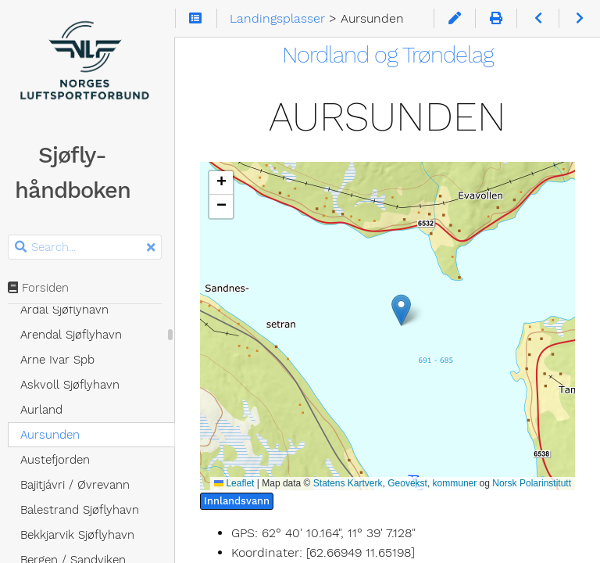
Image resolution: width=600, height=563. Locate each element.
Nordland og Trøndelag (390, 54)
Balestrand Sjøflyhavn (84, 510)
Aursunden (54, 435)
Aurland (46, 410)
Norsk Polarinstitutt (531, 483)
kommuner (455, 483)
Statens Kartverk (348, 483)
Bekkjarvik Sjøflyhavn (82, 535)
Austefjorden (60, 460)
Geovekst (407, 483)
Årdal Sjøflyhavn (69, 310)
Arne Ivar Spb (62, 360)
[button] (390, 310)
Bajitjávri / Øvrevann (79, 485)
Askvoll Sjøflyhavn (74, 385)
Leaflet (234, 483)
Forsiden (42, 288)
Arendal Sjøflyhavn (76, 335)
